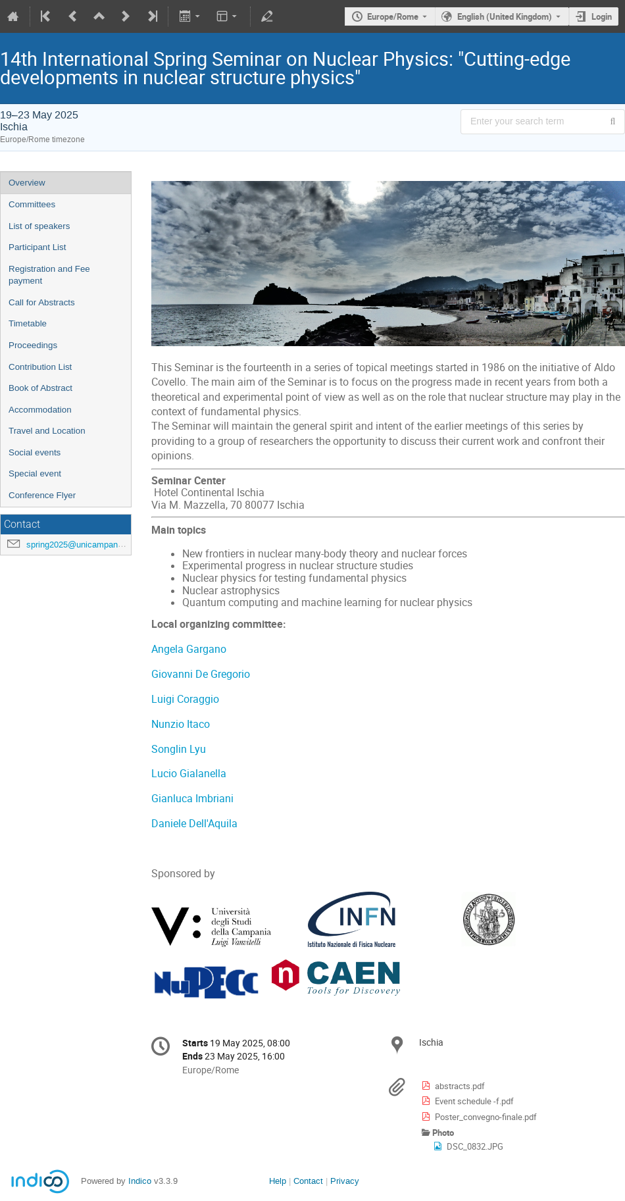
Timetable (28, 323)
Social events (35, 452)
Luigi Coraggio (185, 699)
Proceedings (33, 345)
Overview (27, 183)
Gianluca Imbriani (192, 798)
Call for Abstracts (42, 302)
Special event (35, 473)
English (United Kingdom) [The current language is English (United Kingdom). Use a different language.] (504, 16)
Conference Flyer (42, 495)
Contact (308, 1181)
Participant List (37, 247)
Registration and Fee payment (49, 275)
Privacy (344, 1181)
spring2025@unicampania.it (79, 544)
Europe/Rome (392, 16)
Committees (32, 204)
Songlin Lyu (178, 749)
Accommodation (40, 410)
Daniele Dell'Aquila (194, 823)
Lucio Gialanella (188, 773)
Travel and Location (47, 431)
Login (601, 16)
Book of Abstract (40, 388)
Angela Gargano (190, 649)
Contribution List (40, 367)
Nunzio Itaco (180, 724)
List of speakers (39, 226)
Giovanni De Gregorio (200, 674)
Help (277, 1181)
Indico (139, 1181)
